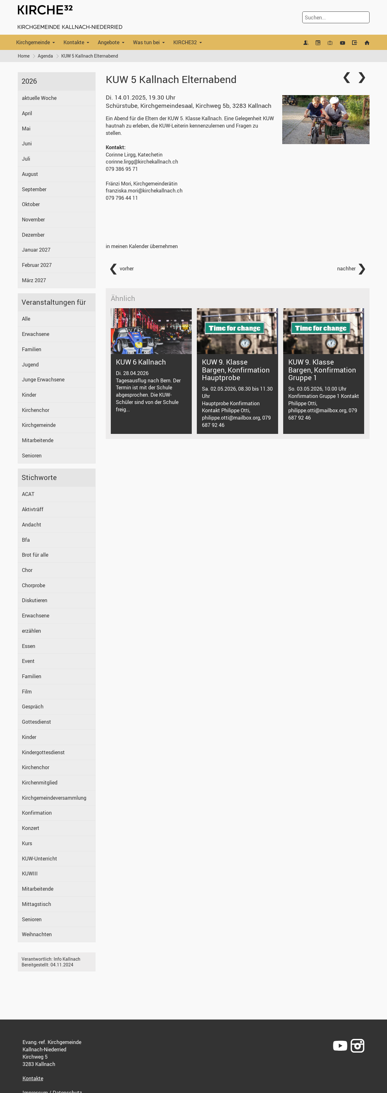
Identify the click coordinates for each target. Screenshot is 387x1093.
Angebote (108, 42)
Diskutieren (34, 600)
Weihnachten (37, 934)
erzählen (31, 630)
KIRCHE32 (185, 42)
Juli (26, 158)
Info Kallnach (67, 959)
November (33, 219)
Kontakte (73, 42)
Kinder (29, 394)
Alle (26, 318)
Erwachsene (35, 334)
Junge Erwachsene (43, 379)
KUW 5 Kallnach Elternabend (89, 56)
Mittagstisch (36, 904)
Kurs (27, 843)
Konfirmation (37, 812)
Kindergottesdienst (43, 752)
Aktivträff (32, 509)
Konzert (30, 828)
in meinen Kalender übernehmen (142, 246)
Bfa (26, 539)
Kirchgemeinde (33, 42)
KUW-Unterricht (39, 858)
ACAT (28, 494)
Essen (28, 646)
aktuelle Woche (39, 97)
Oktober (31, 204)
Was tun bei (146, 42)
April (27, 113)
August (30, 174)
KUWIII (30, 873)
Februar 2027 (37, 264)
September (34, 189)
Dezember (33, 234)
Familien (31, 349)
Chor (27, 570)
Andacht (31, 524)
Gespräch (32, 706)
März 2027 (34, 280)
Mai (26, 128)
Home (24, 56)
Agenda (45, 56)
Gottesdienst (36, 721)
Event (28, 661)
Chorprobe (33, 585)
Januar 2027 (36, 249)
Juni (27, 143)
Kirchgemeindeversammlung (54, 797)
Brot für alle (35, 554)
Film (27, 691)
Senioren (32, 455)
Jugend (30, 364)
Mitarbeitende (37, 440)
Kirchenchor (35, 410)
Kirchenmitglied (39, 782)
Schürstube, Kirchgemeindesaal (188, 105)
